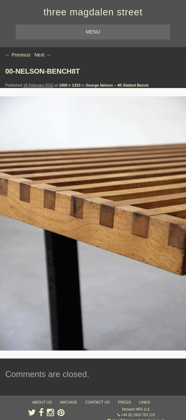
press (124, 402)
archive (68, 402)
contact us (97, 402)
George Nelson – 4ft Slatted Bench (117, 85)
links (144, 402)
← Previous (17, 55)
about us (42, 402)
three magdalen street (93, 12)
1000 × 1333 (69, 85)
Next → (42, 55)
